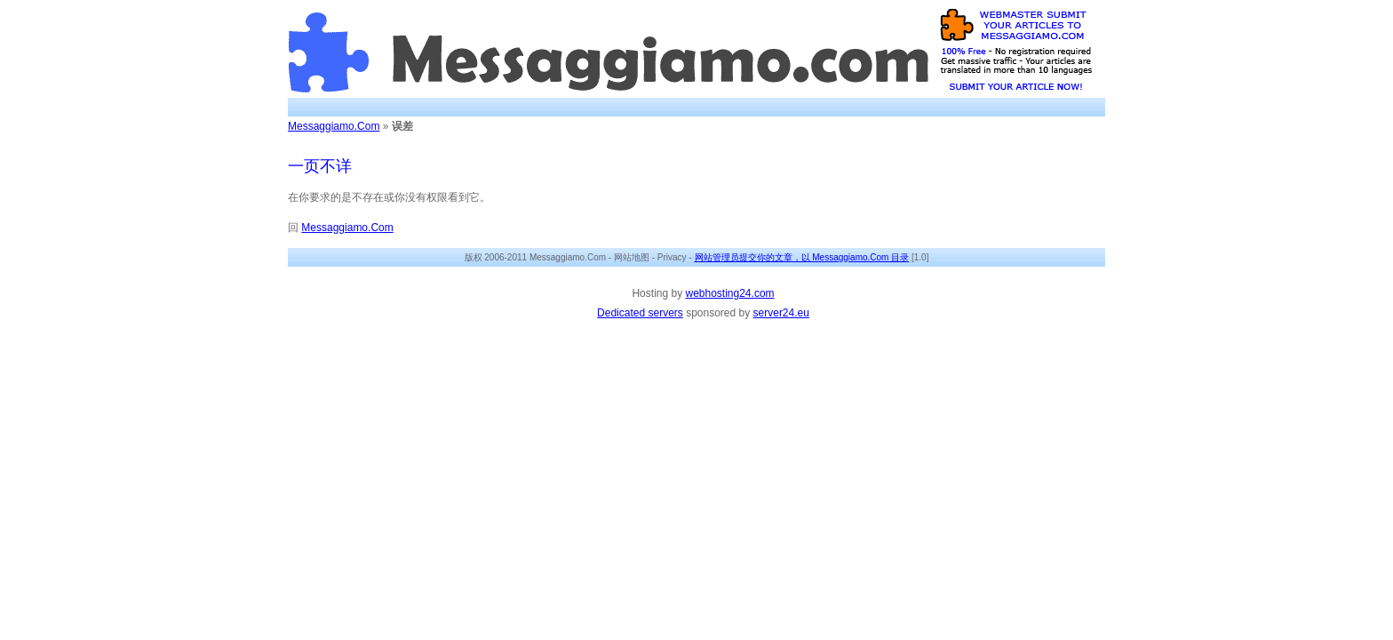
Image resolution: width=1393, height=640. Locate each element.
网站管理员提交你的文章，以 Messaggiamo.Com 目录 (802, 257)
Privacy (672, 257)
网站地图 (631, 257)
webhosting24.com (729, 293)
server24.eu (781, 313)
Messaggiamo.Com (333, 126)
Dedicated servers (640, 313)
